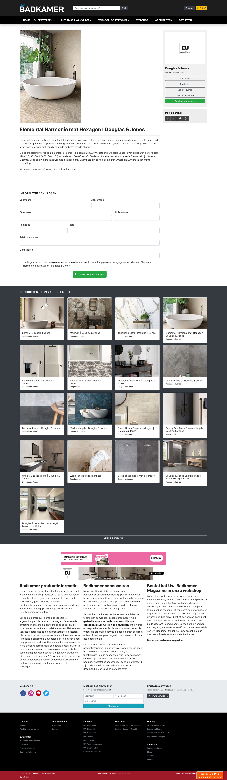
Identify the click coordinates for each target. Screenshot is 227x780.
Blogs (149, 752)
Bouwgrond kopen (154, 729)
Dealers (150, 756)
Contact (55, 729)
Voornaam (25, 199)
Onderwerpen (43, 20)
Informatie (185, 78)
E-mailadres (26, 249)
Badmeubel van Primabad (158, 733)
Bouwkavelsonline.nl (91, 752)
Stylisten (185, 20)
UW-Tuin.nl (88, 736)
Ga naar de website (185, 95)
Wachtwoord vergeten (29, 729)
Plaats (70, 224)
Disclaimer (24, 744)
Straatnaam (26, 212)
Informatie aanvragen (76, 20)
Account (190, 8)
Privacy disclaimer (27, 748)
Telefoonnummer (29, 237)
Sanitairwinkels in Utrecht (126, 729)
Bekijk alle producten (113, 538)
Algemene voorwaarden (30, 741)
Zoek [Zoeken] (124, 8)
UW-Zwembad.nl (90, 748)
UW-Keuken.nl (89, 733)
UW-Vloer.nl (88, 740)
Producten (185, 84)
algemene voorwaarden (64, 262)
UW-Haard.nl (89, 729)
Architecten (163, 20)
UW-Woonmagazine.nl (92, 744)
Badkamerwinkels (154, 748)
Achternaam (98, 199)
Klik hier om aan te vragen (210, 775)
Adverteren (56, 725)
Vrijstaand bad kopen (156, 736)
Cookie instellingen (28, 752)
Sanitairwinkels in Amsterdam (128, 725)
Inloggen (23, 725)
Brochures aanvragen (185, 101)
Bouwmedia (50, 773)
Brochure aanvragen (158, 696)
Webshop (142, 20)
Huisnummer (122, 212)
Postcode (25, 224)
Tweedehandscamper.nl (157, 725)
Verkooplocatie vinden (113, 20)
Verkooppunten (185, 90)
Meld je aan (113, 706)
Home (26, 20)
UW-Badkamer (89, 725)
